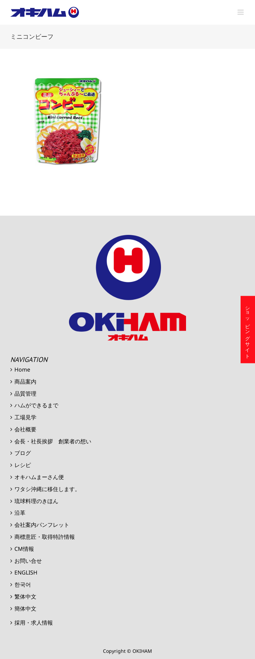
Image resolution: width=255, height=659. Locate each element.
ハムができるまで (36, 405)
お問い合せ (28, 561)
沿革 (19, 512)
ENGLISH (25, 572)
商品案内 (25, 381)
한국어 (22, 584)
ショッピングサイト (248, 329)
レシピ (22, 465)
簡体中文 (25, 608)
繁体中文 (25, 596)
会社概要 (25, 429)
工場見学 (25, 417)
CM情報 (24, 549)
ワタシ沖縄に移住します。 (47, 489)
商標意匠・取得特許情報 (44, 537)
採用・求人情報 (33, 622)
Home (22, 369)
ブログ (22, 453)
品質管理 (25, 393)
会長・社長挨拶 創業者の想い (52, 441)
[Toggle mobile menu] (241, 12)
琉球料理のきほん (36, 501)
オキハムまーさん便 (39, 477)
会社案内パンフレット (41, 525)
